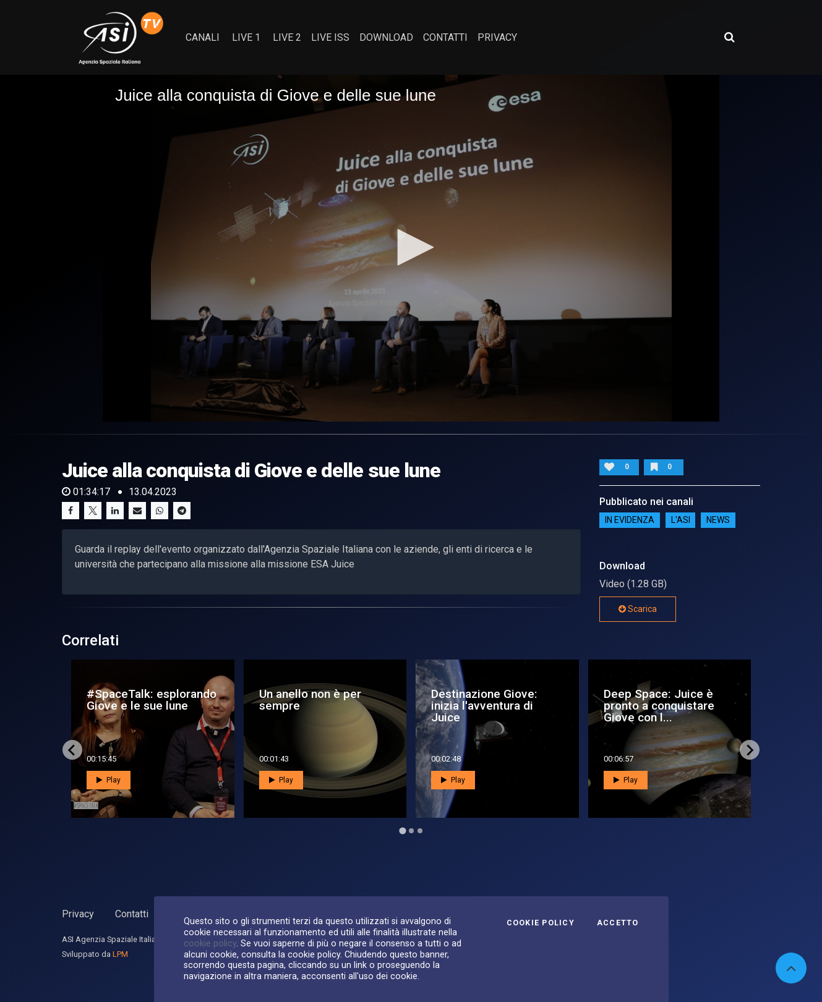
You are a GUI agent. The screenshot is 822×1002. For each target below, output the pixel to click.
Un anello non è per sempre (310, 700)
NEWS (718, 520)
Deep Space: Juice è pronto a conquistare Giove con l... (659, 705)
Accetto (618, 923)
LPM (120, 954)
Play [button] (108, 780)
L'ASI (680, 520)
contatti (445, 37)
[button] (411, 247)
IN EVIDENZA (629, 520)
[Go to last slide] (72, 750)
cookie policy (210, 943)
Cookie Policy (541, 923)
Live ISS (330, 37)
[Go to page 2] (411, 830)
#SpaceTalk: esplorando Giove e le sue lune (151, 700)
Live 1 (246, 37)
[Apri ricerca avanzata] (729, 37)
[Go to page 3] (419, 830)
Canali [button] (203, 37)
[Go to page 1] (402, 831)
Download (386, 37)
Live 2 (287, 37)
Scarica (638, 609)
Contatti (131, 914)
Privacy (78, 914)
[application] (411, 248)
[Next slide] (750, 750)
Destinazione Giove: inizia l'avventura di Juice (484, 705)
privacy (497, 37)
